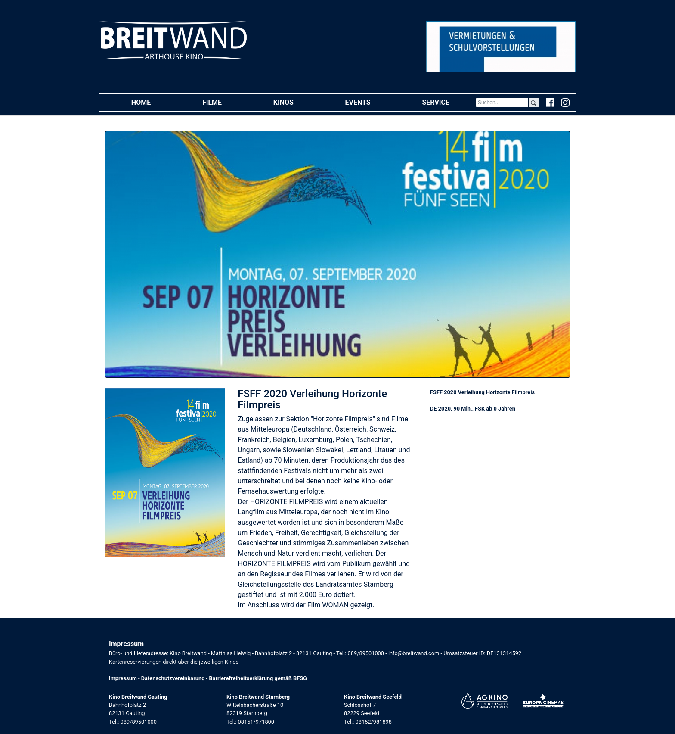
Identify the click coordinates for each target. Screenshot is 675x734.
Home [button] (153, 101)
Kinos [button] (296, 101)
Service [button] (448, 101)
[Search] (502, 102)
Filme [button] (225, 101)
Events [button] (370, 101)
